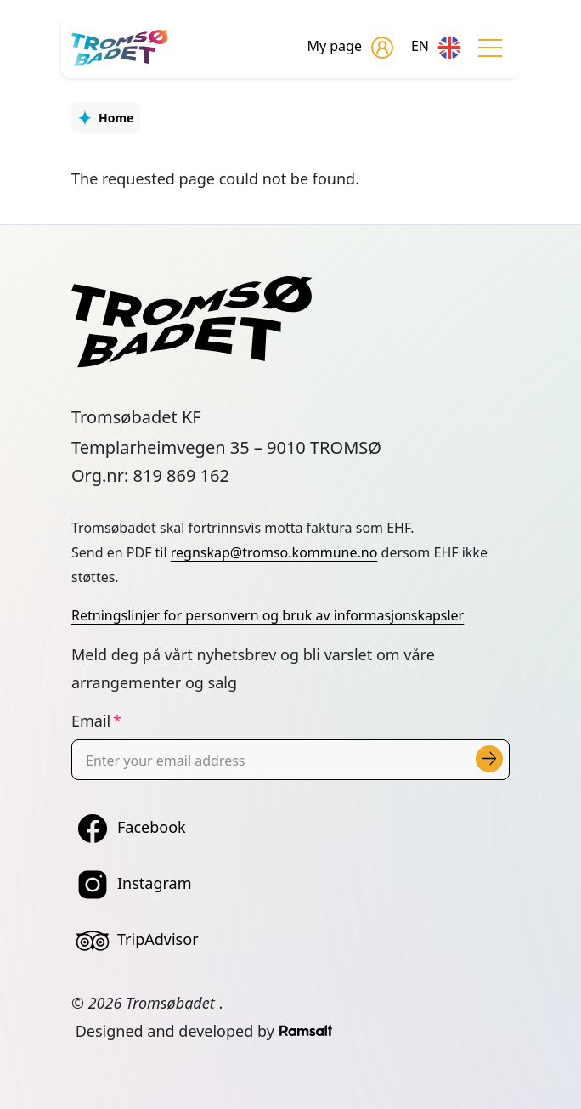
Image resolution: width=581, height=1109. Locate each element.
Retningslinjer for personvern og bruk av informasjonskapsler (267, 615)
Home (116, 118)
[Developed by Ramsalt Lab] (306, 1030)
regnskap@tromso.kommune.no (274, 552)
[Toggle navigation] (490, 47)
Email (90, 720)
